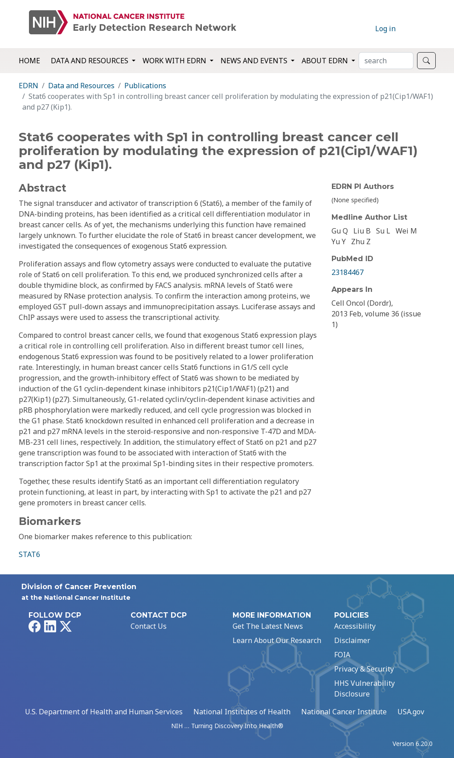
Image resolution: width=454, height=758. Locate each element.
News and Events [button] (255, 61)
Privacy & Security (364, 669)
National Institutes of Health (241, 712)
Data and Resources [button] (90, 61)
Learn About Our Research (277, 640)
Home (29, 61)
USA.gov (410, 712)
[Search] (386, 60)
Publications (145, 85)
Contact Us (149, 626)
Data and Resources (81, 85)
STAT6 (29, 554)
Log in (385, 28)
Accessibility (355, 626)
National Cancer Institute (344, 712)
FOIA (342, 655)
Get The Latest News (268, 626)
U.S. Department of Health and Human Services (104, 712)
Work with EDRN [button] (175, 61)
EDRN (28, 85)
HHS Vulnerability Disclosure (364, 688)
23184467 (347, 272)
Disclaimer (352, 640)
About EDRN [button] (326, 61)
